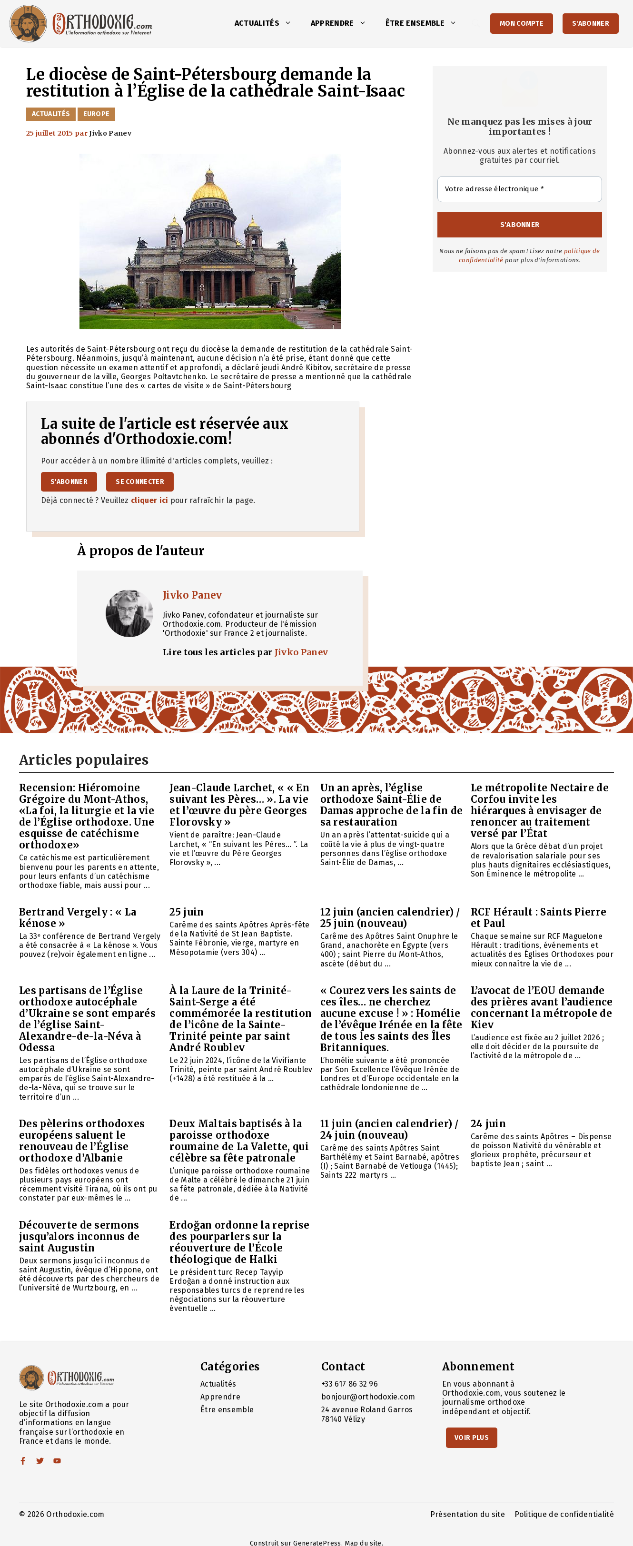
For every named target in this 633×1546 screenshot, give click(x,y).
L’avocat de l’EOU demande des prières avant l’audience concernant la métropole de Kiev (542, 1008)
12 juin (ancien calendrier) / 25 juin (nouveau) (390, 917)
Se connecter (140, 482)
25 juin (186, 912)
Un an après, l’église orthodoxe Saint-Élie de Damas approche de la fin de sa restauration (391, 805)
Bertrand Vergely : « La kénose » (77, 917)
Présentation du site (467, 1514)
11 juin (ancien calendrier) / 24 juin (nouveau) (389, 1129)
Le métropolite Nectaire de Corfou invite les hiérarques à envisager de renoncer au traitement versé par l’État (540, 810)
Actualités (268, 23)
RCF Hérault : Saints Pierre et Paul (539, 917)
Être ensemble (426, 23)
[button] (290, 23)
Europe (96, 114)
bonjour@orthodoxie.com (368, 1396)
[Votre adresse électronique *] (519, 189)
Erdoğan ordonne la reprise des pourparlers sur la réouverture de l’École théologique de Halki (239, 1242)
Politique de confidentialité (564, 1514)
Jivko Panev (192, 595)
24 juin (488, 1124)
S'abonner (590, 24)
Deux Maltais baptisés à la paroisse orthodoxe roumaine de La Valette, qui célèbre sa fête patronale (239, 1141)
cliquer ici (149, 500)
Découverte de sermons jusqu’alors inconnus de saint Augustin (79, 1236)
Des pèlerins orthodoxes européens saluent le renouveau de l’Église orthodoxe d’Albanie (82, 1141)
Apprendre (343, 23)
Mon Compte (522, 24)
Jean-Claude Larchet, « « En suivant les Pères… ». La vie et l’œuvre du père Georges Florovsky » (239, 805)
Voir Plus (472, 1438)
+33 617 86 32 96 (349, 1383)
